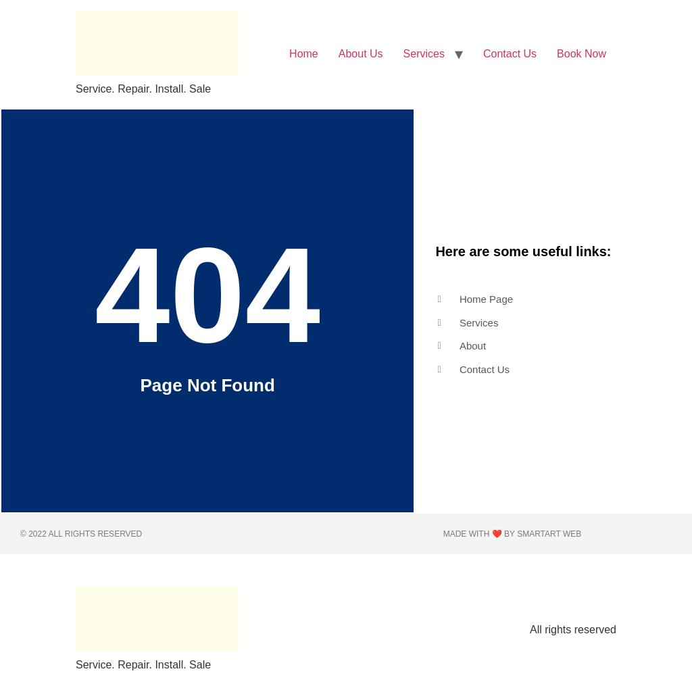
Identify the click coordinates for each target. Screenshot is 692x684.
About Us (361, 53)
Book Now (581, 53)
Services (424, 53)
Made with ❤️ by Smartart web (512, 534)
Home (303, 53)
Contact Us (510, 53)
